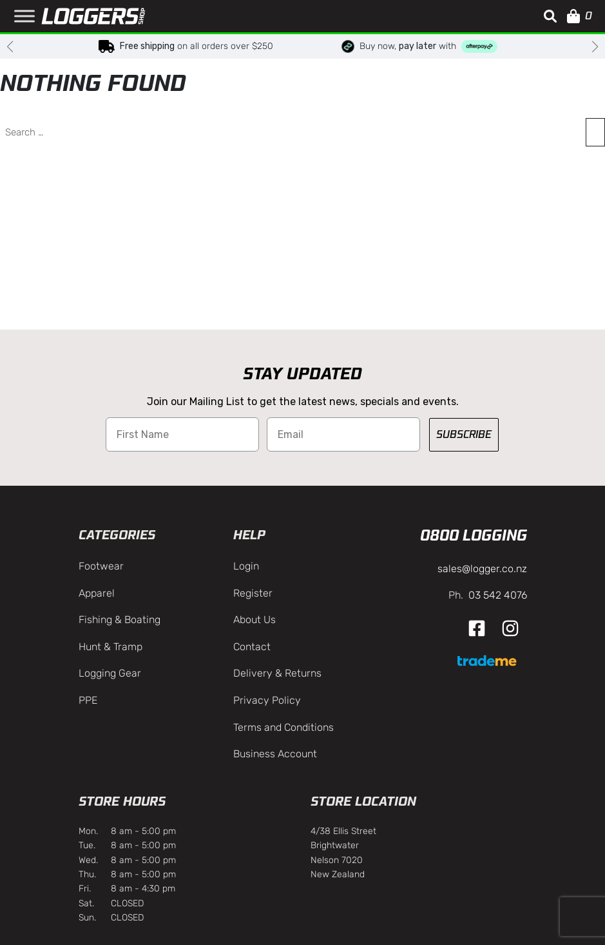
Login (246, 566)
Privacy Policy (267, 700)
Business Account (275, 754)
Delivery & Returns (277, 673)
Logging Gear (110, 673)
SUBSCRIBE (464, 434)
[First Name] (182, 434)
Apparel (97, 593)
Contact (252, 647)
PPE (88, 700)
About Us (254, 619)
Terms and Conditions (283, 727)
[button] (550, 16)
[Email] (343, 434)
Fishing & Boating (119, 619)
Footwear (101, 566)
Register (253, 593)
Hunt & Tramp (110, 647)
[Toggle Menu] (24, 16)
